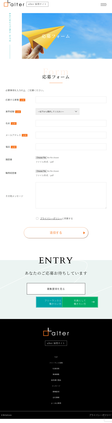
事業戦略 (56, 378)
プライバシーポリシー (51, 218)
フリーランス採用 (56, 366)
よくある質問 (56, 407)
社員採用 (56, 372)
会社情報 (56, 401)
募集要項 (56, 395)
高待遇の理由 (56, 384)
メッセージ (56, 390)
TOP (56, 361)
